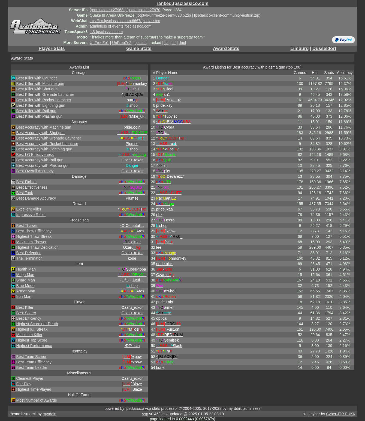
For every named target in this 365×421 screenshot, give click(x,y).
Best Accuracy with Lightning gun (44, 149)
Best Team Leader (31, 367)
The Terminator (29, 258)
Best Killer (25, 307)
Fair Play (23, 384)
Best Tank (24, 193)
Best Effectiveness (32, 187)
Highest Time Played (33, 389)
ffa (166, 42)
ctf (174, 42)
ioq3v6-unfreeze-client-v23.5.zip (164, 15)
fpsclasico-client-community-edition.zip (226, 15)
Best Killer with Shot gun (37, 89)
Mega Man (25, 274)
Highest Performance (34, 345)
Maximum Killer (29, 335)
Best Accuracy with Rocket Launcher (47, 143)
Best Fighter (26, 182)
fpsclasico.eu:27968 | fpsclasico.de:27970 (125, 10)
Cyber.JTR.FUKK (340, 414)
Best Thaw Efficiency (34, 231)
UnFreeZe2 (121, 42)
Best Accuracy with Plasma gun (43, 165)
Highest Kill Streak (31, 329)
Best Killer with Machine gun (40, 83)
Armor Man (25, 291)
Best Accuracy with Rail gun (40, 160)
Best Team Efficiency (34, 362)
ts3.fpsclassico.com (106, 31)
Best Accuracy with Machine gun (43, 127)
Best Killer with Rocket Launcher (43, 100)
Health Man (26, 269)
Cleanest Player (29, 378)
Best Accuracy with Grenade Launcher (48, 138)
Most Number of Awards (36, 400)
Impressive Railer (31, 214)
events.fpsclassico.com (132, 26)
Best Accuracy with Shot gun (40, 133)
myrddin (234, 408)
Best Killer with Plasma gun (39, 116)
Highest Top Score (31, 340)
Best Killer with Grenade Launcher (45, 94)
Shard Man (25, 280)
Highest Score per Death (37, 324)
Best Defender (28, 253)
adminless (98, 26)
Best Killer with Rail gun (36, 111)
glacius (141, 42)
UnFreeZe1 (99, 42)
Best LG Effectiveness (35, 154)
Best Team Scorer (31, 356)
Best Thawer (27, 225)
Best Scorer (26, 313)
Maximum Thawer (31, 242)
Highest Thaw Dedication (37, 247)
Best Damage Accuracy (36, 198)
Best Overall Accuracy (35, 171)
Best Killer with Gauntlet (36, 78)
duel (182, 42)
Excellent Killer (28, 209)
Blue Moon (25, 285)
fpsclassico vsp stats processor (151, 408)
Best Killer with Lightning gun (40, 105)
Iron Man (23, 296)
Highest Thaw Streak (34, 236)
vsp (145, 414)
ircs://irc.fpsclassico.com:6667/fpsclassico (125, 21)
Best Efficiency (28, 318)
